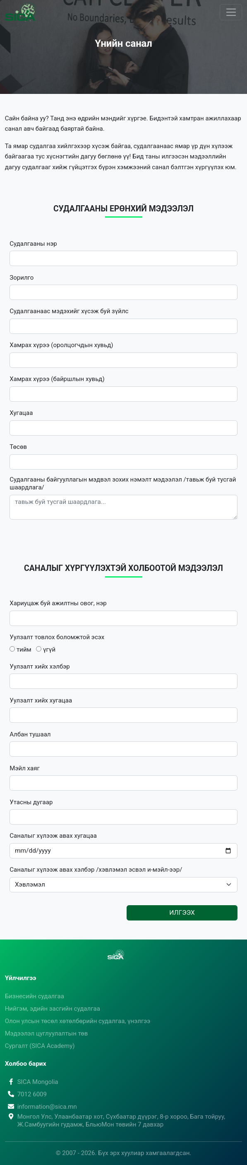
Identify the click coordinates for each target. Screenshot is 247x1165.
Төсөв (18, 447)
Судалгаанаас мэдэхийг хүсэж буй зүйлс (69, 311)
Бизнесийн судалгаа (34, 996)
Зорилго (22, 277)
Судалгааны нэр (33, 243)
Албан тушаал (30, 734)
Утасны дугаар (31, 802)
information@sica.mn (41, 1106)
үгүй (45, 649)
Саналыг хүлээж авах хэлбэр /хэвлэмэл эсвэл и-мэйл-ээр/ (96, 869)
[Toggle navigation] (231, 12)
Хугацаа (21, 413)
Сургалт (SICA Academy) (40, 1046)
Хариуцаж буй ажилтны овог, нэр (58, 603)
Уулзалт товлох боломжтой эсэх (57, 637)
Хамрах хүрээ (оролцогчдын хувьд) (61, 345)
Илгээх (181, 912)
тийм (20, 649)
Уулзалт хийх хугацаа (41, 700)
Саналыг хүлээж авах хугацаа (53, 835)
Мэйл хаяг (25, 768)
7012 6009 (26, 1094)
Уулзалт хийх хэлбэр (40, 666)
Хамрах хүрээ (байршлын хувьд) (57, 379)
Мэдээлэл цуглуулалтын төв (46, 1033)
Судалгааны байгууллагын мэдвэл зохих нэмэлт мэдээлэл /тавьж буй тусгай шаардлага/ (123, 483)
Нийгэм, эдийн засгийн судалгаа (52, 1008)
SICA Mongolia (31, 1082)
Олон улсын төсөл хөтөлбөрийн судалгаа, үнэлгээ (78, 1021)
